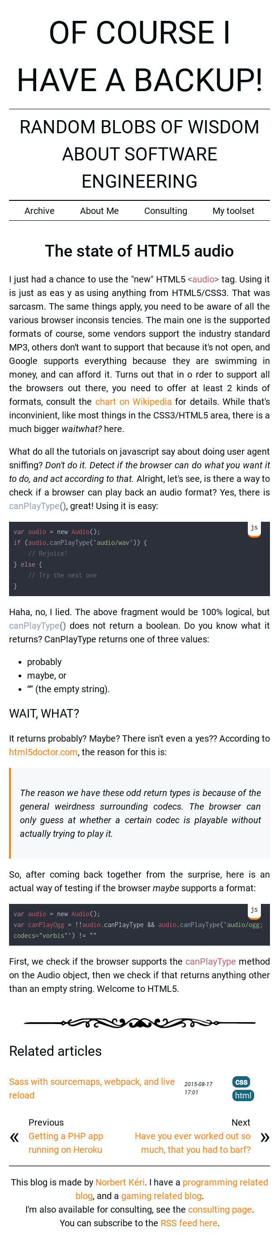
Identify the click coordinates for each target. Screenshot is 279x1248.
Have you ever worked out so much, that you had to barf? (193, 1143)
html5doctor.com (43, 752)
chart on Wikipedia (133, 401)
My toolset (234, 210)
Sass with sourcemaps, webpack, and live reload (92, 1088)
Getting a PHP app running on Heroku (65, 1143)
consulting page (220, 1209)
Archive (39, 210)
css (241, 1082)
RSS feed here (189, 1223)
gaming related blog (161, 1195)
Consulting (165, 210)
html (243, 1095)
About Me (99, 210)
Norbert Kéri (120, 1182)
